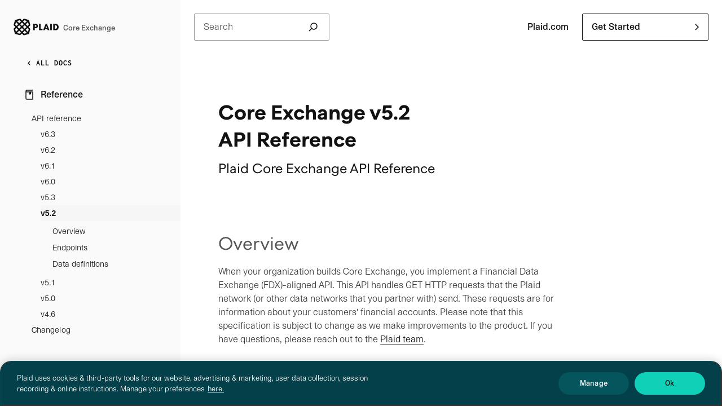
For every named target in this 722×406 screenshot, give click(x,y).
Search (262, 27)
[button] (645, 27)
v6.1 (48, 165)
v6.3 (48, 134)
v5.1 (48, 282)
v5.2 (48, 213)
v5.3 (48, 197)
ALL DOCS (47, 63)
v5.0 (48, 298)
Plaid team (402, 339)
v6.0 (48, 181)
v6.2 (48, 150)
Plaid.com (548, 26)
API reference (56, 118)
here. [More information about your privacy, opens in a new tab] (216, 400)
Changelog (51, 329)
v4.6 (48, 314)
